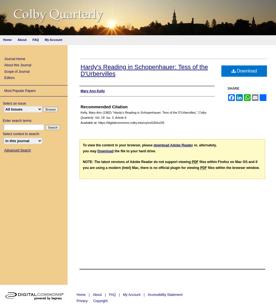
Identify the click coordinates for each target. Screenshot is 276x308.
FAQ (113, 295)
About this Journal (17, 65)
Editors (9, 78)
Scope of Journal (17, 72)
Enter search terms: (17, 121)
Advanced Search (17, 150)
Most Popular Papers (20, 91)
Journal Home (14, 59)
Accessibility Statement (165, 295)
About (98, 295)
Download (244, 71)
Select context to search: (21, 134)
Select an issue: (15, 103)
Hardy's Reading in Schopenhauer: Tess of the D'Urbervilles (144, 70)
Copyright (100, 301)
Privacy (83, 301)
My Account (132, 295)
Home (81, 295)
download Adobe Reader (173, 145)
